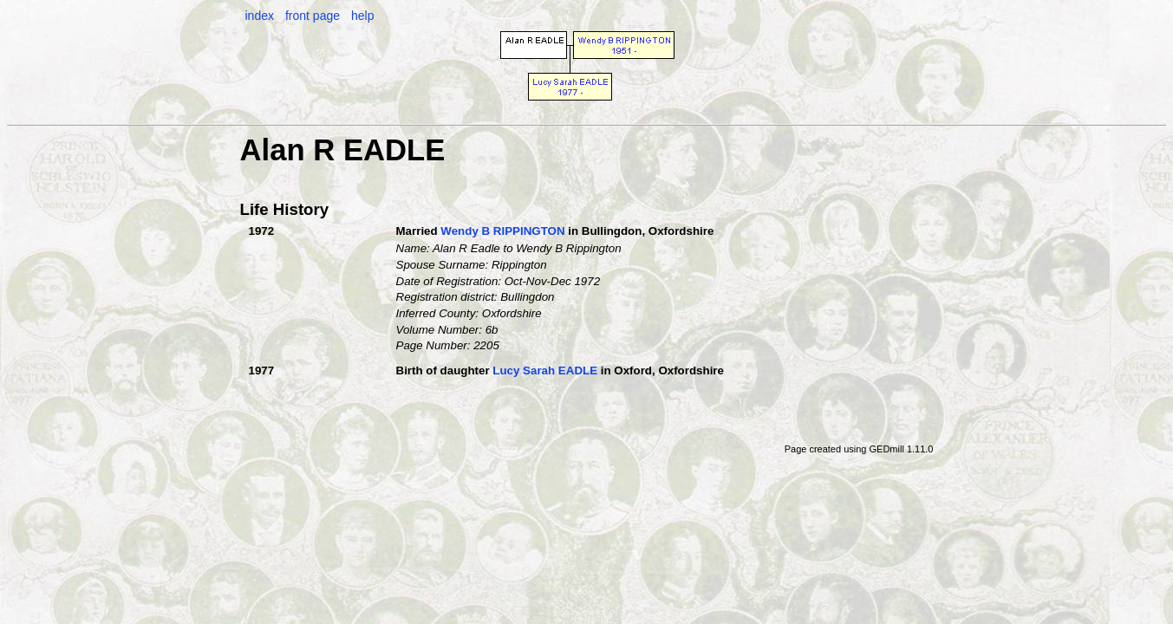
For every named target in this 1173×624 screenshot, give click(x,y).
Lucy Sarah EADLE (544, 370)
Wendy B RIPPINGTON (502, 230)
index (259, 16)
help (362, 16)
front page (312, 16)
